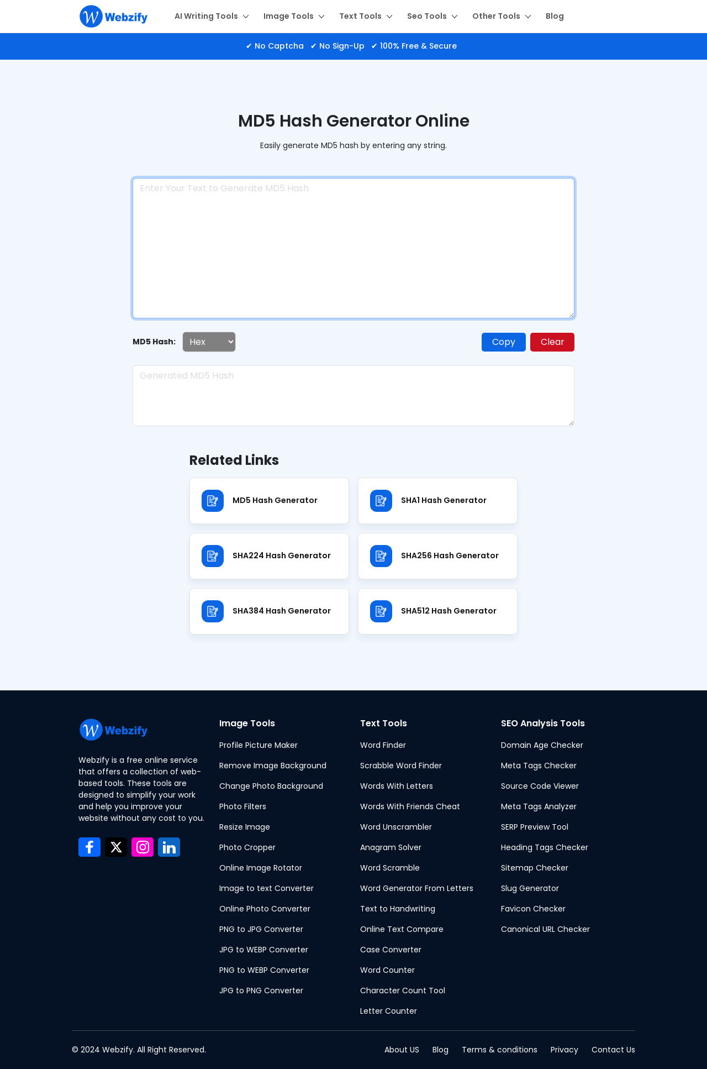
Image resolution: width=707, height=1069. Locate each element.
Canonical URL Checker (545, 929)
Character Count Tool (402, 990)
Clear (552, 342)
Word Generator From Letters (416, 888)
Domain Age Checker (542, 745)
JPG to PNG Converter (261, 990)
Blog (555, 16)
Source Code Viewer (540, 786)
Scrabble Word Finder (401, 765)
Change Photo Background (271, 786)
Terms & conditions (499, 1049)
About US (401, 1049)
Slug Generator (530, 888)
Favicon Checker (533, 908)
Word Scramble (390, 867)
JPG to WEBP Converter (263, 949)
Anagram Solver (390, 847)
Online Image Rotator (260, 867)
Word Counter (387, 970)
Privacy (564, 1049)
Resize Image (244, 826)
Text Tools (366, 16)
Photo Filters (242, 806)
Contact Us (613, 1049)
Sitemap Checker (534, 867)
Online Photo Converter (264, 908)
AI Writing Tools (212, 16)
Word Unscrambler (396, 826)
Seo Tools (432, 16)
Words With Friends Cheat (410, 806)
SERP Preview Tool (534, 826)
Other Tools (501, 16)
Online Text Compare (402, 929)
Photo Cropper (247, 847)
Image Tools (294, 16)
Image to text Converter (266, 888)
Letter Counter (388, 1010)
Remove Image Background (272, 765)
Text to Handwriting (397, 908)
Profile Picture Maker (258, 745)
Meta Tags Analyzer (539, 806)
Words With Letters (396, 786)
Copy (503, 342)
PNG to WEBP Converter (264, 970)
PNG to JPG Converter (261, 929)
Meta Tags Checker (539, 765)
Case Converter (390, 949)
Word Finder (383, 745)
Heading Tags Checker (544, 847)
